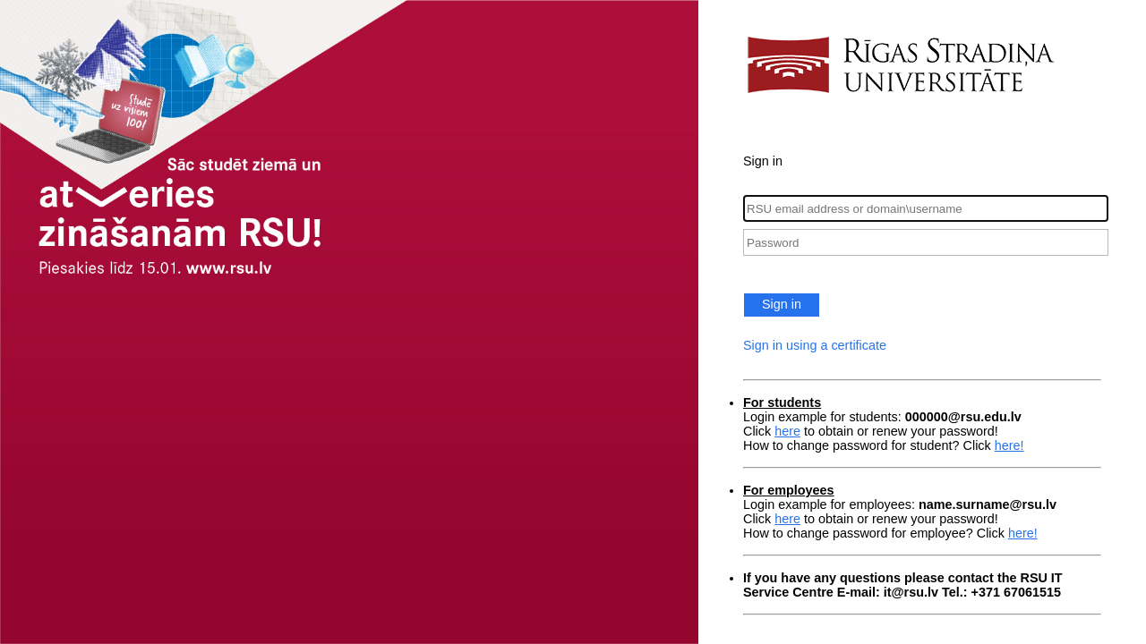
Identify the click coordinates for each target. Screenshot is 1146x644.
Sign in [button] (781, 304)
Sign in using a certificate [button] (814, 345)
